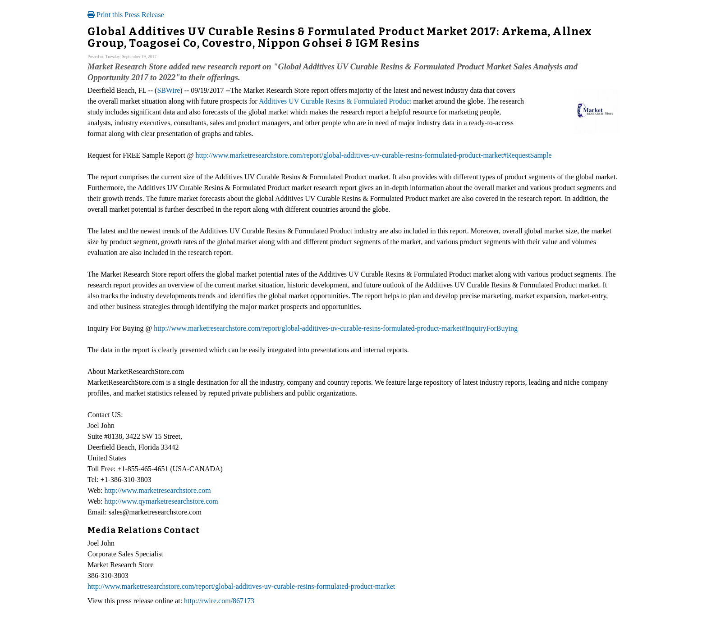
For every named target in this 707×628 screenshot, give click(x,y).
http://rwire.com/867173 (219, 601)
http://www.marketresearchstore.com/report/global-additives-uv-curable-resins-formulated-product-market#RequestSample (374, 155)
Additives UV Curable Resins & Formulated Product (335, 101)
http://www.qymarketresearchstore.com (161, 501)
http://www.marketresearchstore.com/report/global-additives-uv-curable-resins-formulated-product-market (241, 586)
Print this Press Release (125, 14)
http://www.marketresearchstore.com (157, 490)
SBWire (168, 90)
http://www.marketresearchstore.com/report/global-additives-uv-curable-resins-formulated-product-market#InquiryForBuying (336, 328)
